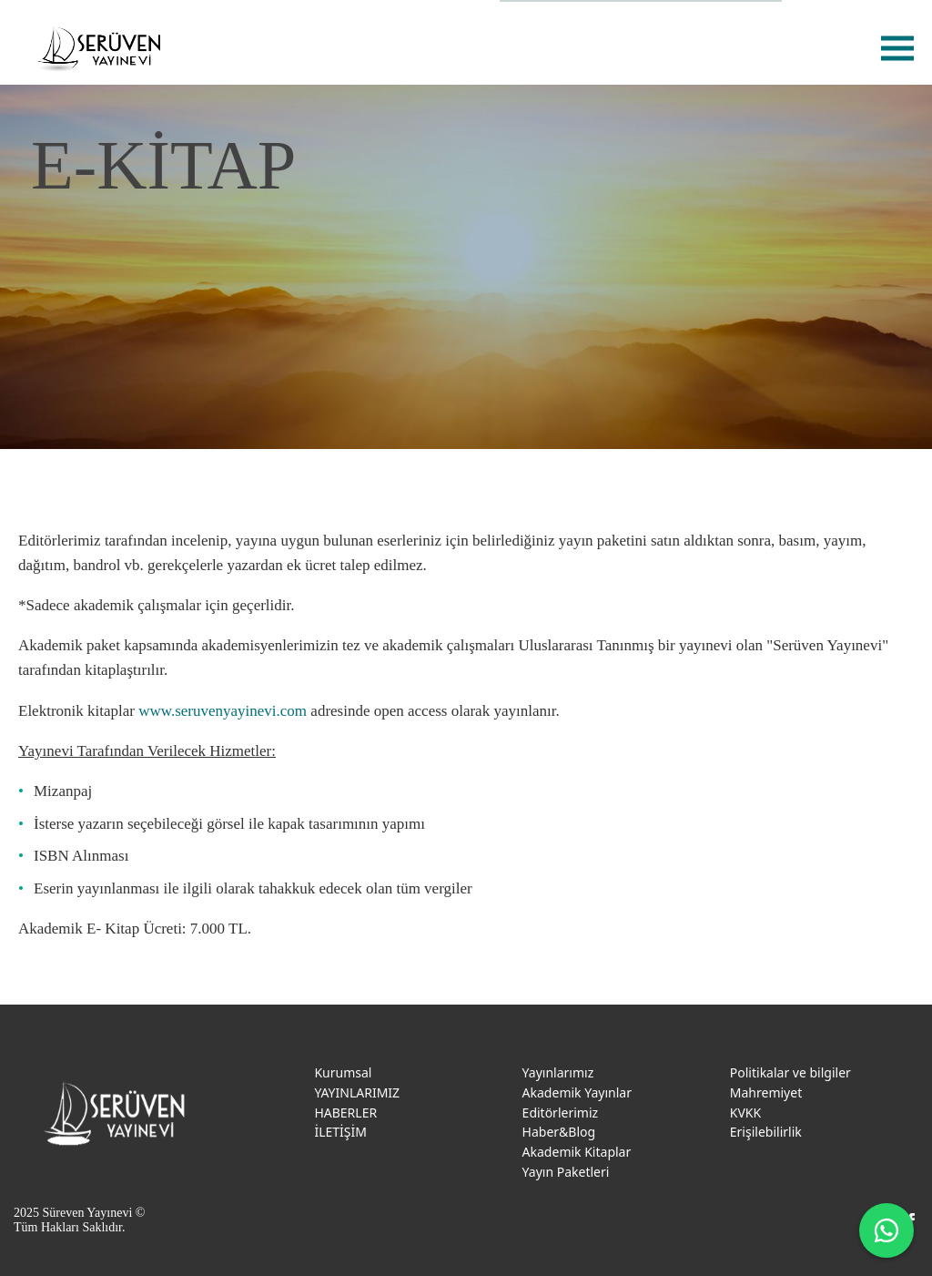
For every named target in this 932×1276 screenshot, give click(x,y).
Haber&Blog (559, 1131)
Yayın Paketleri (566, 1171)
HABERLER (345, 1112)
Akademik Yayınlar (577, 1092)
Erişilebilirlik (766, 1131)
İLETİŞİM (340, 1131)
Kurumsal (342, 1072)
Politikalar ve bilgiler (790, 1072)
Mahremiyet (766, 1092)
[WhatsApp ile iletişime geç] (886, 1230)
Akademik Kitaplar (577, 1151)
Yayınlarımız (558, 1072)
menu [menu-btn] (897, 48)
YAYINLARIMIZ (357, 1092)
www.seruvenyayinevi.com (222, 711)
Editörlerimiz (560, 1112)
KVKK (745, 1112)
